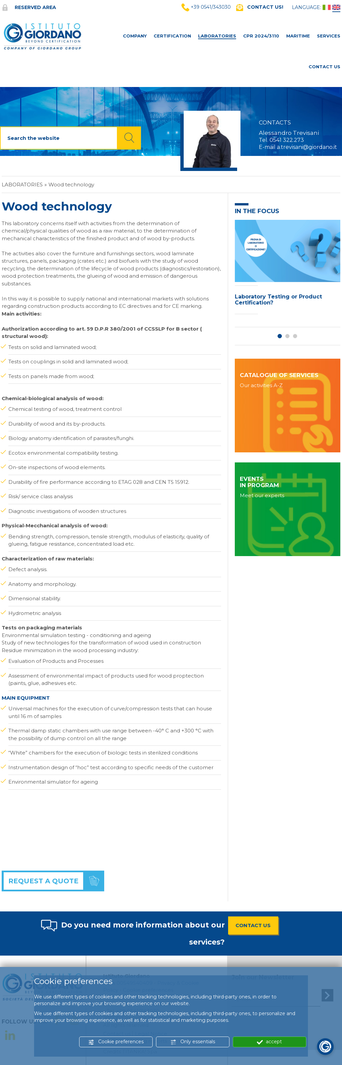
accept (269, 1042)
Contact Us (324, 66)
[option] (287, 269)
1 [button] (280, 336)
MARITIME (298, 35)
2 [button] (287, 336)
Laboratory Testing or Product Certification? (278, 299)
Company (135, 35)
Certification (172, 35)
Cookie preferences (116, 1042)
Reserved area (29, 7)
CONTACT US (253, 925)
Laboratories (217, 35)
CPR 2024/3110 (261, 35)
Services (328, 35)
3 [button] (295, 336)
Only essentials (192, 1042)
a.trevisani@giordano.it (307, 147)
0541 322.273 (287, 140)
